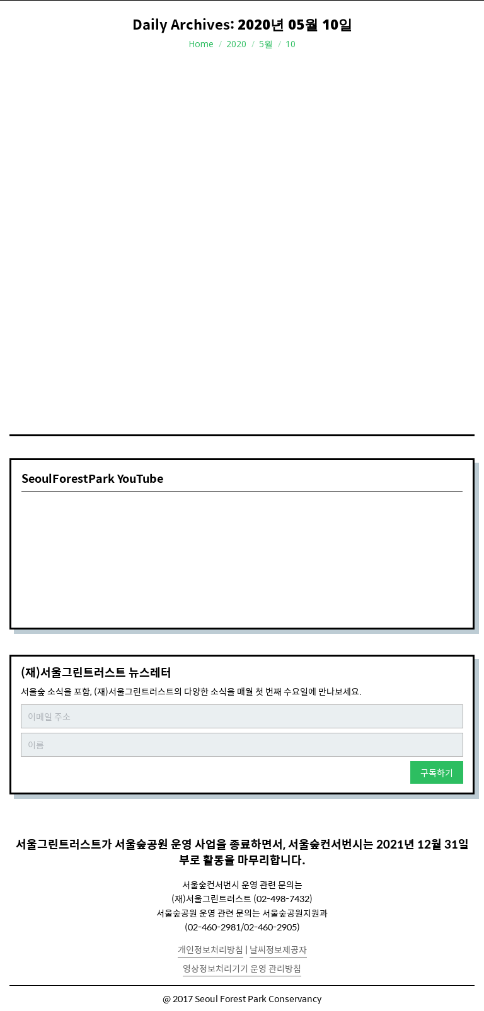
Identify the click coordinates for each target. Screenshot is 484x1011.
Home (201, 44)
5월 (266, 44)
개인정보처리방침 (210, 949)
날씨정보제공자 (278, 949)
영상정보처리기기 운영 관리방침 (242, 968)
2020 (236, 44)
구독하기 (436, 772)
